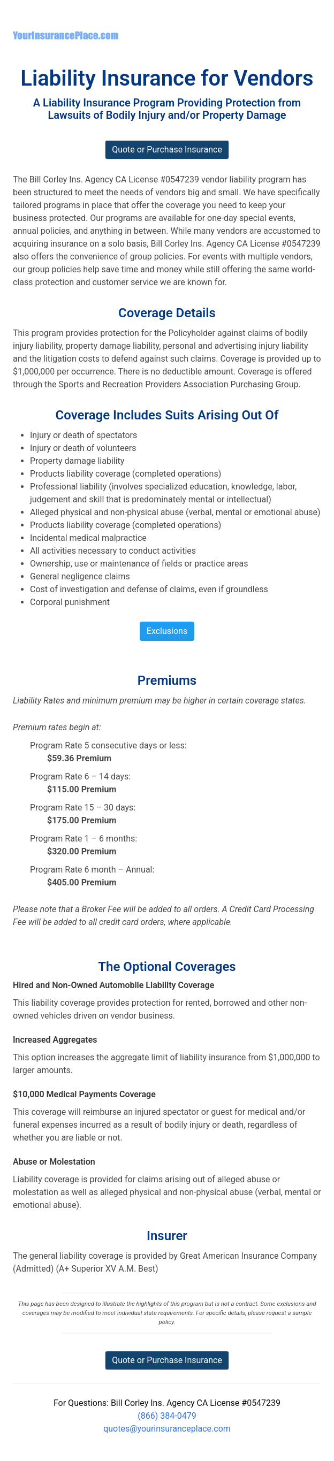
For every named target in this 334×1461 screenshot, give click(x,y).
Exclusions (167, 631)
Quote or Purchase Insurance (167, 1360)
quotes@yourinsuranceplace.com (167, 1429)
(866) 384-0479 (167, 1416)
